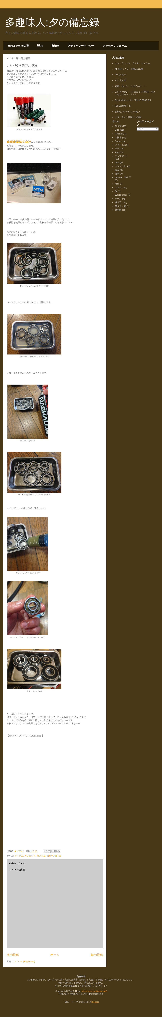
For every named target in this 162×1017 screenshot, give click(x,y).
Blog (40, 45)
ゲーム (118, 198)
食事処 (118, 210)
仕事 (117, 173)
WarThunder (121, 195)
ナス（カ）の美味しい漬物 (128, 117)
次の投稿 (13, 955)
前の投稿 (97, 955)
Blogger (95, 1002)
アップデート (121, 156)
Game (118, 141)
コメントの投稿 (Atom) (23, 961)
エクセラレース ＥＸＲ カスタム (132, 63)
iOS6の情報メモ (123, 106)
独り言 (58, 855)
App (117, 152)
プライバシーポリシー (81, 45)
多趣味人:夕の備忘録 (52, 22)
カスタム (41, 855)
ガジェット (29, 855)
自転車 (55, 45)
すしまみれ (120, 80)
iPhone (118, 133)
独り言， (119, 202)
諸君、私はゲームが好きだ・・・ (131, 86)
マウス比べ (120, 74)
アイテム (19, 855)
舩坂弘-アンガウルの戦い (127, 111)
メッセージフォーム (115, 45)
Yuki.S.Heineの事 (18, 45)
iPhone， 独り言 (123, 177)
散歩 (117, 170)
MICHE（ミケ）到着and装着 (129, 69)
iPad (117, 162)
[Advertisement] (122, 262)
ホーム (54, 955)
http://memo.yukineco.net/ (94, 991)
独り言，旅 (120, 206)
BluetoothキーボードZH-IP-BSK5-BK (133, 100)
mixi (117, 183)
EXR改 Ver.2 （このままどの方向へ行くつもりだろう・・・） (135, 93)
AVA (117, 148)
